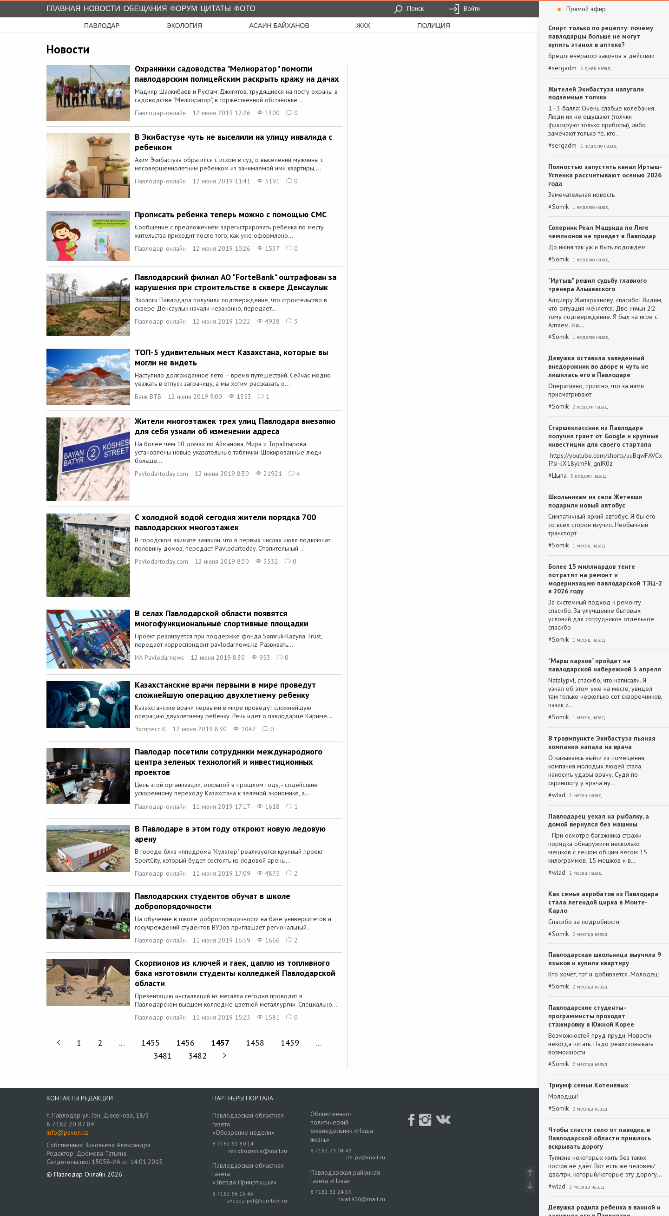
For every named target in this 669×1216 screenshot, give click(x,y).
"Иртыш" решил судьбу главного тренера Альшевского (597, 284)
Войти (464, 8)
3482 (197, 1055)
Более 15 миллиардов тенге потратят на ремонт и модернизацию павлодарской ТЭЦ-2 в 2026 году (605, 579)
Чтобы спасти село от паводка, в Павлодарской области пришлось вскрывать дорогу (599, 1138)
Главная (63, 9)
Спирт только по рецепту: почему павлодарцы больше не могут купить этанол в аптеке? (600, 36)
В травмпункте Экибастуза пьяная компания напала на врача (602, 742)
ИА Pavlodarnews (159, 657)
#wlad (556, 795)
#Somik (558, 207)
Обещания (145, 9)
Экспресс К (150, 729)
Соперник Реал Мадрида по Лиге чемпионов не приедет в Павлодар (602, 231)
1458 (255, 1042)
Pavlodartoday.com (161, 473)
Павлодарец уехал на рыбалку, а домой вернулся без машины (598, 820)
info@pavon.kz (67, 1132)
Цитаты (215, 9)
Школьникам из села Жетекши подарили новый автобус (595, 501)
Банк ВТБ (148, 396)
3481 (162, 1055)
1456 (185, 1042)
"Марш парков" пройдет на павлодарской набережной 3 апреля (604, 665)
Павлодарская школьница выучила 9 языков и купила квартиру (604, 958)
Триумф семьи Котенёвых (588, 1085)
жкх (363, 25)
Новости (102, 9)
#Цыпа (557, 476)
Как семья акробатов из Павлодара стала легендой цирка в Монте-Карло (603, 902)
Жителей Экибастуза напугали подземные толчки (596, 93)
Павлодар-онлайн (160, 113)
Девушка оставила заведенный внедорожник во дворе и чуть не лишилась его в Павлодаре (598, 366)
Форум (183, 9)
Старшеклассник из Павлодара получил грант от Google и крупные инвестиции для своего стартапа (603, 436)
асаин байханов (279, 25)
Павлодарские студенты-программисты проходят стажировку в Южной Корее (591, 1015)
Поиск (409, 8)
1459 (290, 1042)
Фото (245, 9)
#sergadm (562, 68)
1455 (150, 1042)
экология (185, 25)
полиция (433, 25)
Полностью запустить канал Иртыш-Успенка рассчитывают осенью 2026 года (605, 175)
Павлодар (102, 25)
